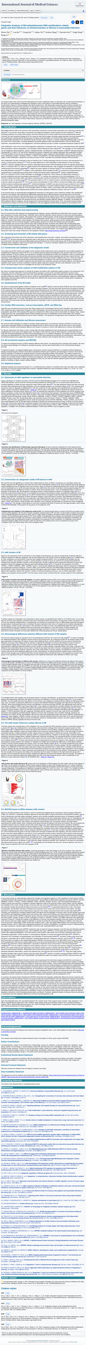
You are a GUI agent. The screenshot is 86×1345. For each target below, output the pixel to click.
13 (59, 172)
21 (8, 239)
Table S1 (34, 389)
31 (71, 934)
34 (74, 938)
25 (16, 739)
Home (4, 10)
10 (28, 168)
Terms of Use (73, 1342)
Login (31, 10)
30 (79, 910)
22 (45, 286)
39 (63, 951)
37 (69, 947)
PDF (74, 17)
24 (68, 637)
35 (9, 945)
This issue (44, 18)
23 (52, 384)
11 (60, 168)
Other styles (14, 65)
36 (80, 945)
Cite (51, 18)
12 (21, 170)
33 (72, 938)
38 (61, 951)
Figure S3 (50, 757)
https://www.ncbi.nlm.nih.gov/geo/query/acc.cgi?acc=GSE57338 (27, 1077)
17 (30, 183)
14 (39, 175)
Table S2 (44, 757)
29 (49, 906)
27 (29, 841)
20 (6, 239)
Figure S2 (4, 716)
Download (7, 74)
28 (31, 841)
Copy (5, 65)
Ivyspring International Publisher (39, 1340)
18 (75, 189)
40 (45, 953)
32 (57, 936)
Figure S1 (8, 503)
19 (66, 230)
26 (80, 816)
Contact (37, 10)
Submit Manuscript (22, 10)
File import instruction (18, 74)
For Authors (11, 10)
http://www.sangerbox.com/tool (55, 230)
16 (23, 181)
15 (26, 179)
